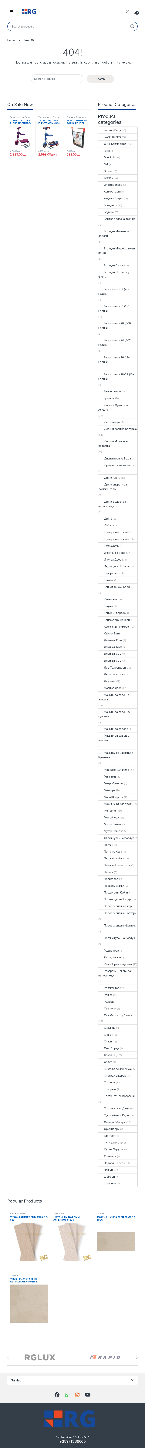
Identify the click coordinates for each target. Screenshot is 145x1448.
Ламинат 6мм (109, 653)
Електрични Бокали (113, 539)
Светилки (107, 1008)
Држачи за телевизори (116, 465)
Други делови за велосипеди (112, 504)
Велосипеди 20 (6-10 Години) (114, 325)
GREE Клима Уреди (113, 143)
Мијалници (107, 776)
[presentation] (137, 1357)
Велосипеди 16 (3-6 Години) (113, 308)
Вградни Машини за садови (113, 233)
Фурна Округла (110, 1149)
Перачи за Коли (111, 858)
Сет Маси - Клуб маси (115, 1015)
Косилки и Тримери (113, 626)
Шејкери (106, 1176)
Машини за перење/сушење (114, 714)
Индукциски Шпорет (114, 566)
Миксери (106, 790)
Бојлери (106, 212)
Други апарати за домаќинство (112, 487)
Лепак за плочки (111, 674)
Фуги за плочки (110, 1142)
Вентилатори (109, 391)
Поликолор (108, 878)
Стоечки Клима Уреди (115, 1068)
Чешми (105, 1169)
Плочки (105, 872)
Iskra (104, 150)
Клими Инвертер (112, 612)
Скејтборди (108, 1048)
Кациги (105, 606)
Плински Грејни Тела (114, 865)
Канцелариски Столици (116, 586)
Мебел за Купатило (113, 769)
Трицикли (107, 1089)
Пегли (105, 844)
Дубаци (106, 525)
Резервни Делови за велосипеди (114, 973)
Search (132, 26)
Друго (105, 518)
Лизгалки (107, 681)
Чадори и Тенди (111, 1163)
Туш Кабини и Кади (113, 1115)
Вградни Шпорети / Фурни (113, 274)
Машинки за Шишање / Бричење (115, 755)
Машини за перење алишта (113, 697)
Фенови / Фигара (112, 1122)
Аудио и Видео (110, 198)
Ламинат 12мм (110, 647)
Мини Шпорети (110, 797)
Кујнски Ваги (109, 633)
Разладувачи (109, 957)
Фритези (106, 1135)
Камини (105, 580)
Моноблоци (108, 817)
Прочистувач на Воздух (116, 938)
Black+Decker (109, 137)
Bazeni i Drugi (109, 130)
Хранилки (107, 1156)
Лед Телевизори (112, 667)
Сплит (105, 1061)
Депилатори (109, 422)
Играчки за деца (111, 552)
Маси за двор (110, 687)
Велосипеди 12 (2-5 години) (113, 291)
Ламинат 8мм (109, 660)
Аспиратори (109, 191)
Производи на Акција (114, 899)
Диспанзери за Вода (114, 458)
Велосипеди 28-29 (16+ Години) (116, 376)
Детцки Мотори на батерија (113, 443)
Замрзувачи (108, 546)
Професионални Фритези (117, 925)
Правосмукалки (111, 885)
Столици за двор (112, 1075)
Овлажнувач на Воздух (116, 838)
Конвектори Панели (114, 619)
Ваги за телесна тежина (116, 218)
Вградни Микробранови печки (116, 251)
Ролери (106, 1001)
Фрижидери (109, 1128)
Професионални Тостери (117, 913)
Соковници (108, 1055)
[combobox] (67, 26)
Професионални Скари (115, 906)
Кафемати (107, 599)
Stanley (105, 177)
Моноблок (107, 810)
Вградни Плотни (111, 265)
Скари (105, 1041)
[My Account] (128, 11)
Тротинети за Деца (20, 117)
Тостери (106, 1082)
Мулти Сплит (109, 831)
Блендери (107, 205)
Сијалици (107, 1027)
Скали (105, 1034)
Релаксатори (109, 987)
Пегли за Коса (110, 851)
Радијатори (108, 950)
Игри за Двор (109, 559)
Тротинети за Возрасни (116, 1096)
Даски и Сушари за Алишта (77, 118)
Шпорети (107, 1183)
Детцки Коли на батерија (117, 428)
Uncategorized (110, 184)
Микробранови (110, 783)
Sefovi (105, 171)
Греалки (106, 398)
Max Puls (106, 157)
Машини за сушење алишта (113, 738)
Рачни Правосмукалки (115, 964)
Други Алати (109, 477)
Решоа (105, 994)
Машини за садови (113, 728)
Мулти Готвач (110, 824)
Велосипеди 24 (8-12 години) (114, 342)
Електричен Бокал (113, 532)
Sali (103, 164)
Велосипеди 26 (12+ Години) (114, 360)
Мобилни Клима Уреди (115, 803)
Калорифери (109, 573)
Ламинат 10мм (110, 640)
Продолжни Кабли (113, 892)
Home (11, 40)
